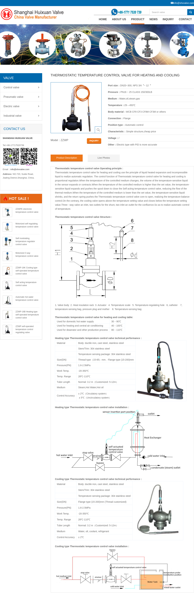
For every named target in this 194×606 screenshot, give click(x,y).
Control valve (11, 87)
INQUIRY (168, 19)
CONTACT (185, 19)
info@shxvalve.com (20, 169)
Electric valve (11, 106)
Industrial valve (13, 115)
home (103, 19)
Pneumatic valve (13, 96)
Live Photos (104, 157)
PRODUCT (137, 19)
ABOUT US (119, 19)
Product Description (66, 157)
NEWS (153, 19)
